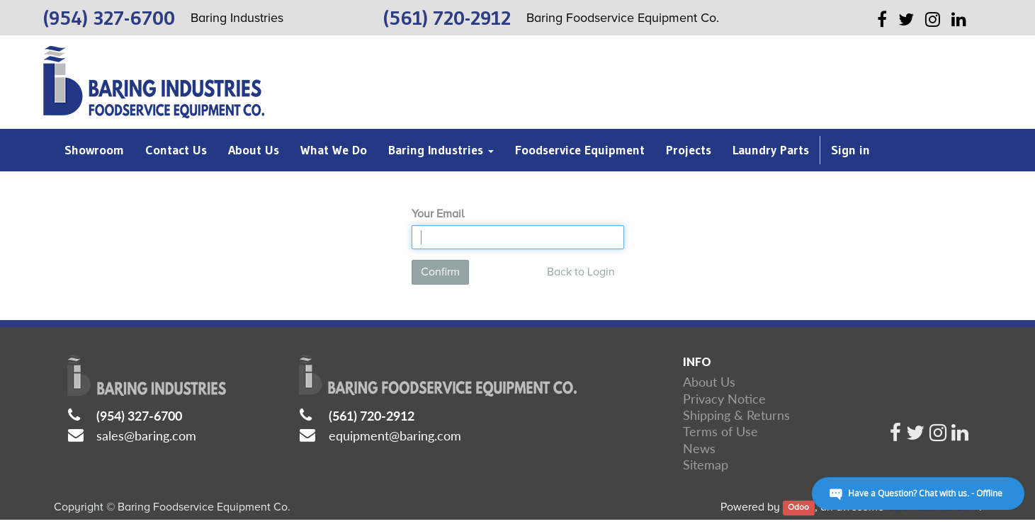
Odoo (798, 508)
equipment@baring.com (395, 435)
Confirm (440, 272)
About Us (709, 381)
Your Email (438, 214)
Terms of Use (720, 431)
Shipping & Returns (736, 415)
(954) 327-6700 (139, 415)
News (699, 448)
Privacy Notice (724, 398)
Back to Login (581, 272)
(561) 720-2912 (371, 415)
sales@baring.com (146, 435)
